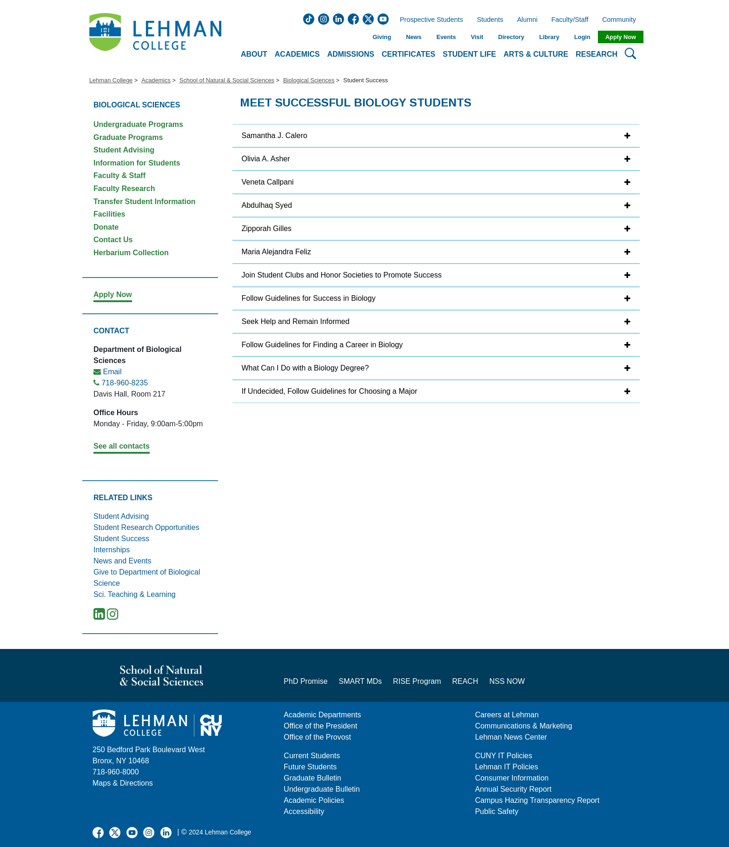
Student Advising (123, 150)
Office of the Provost (317, 737)
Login (582, 36)
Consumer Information (512, 778)
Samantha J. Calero (274, 135)
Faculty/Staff (570, 20)
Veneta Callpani (268, 182)
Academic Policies (314, 800)
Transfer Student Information (144, 201)
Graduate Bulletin (312, 778)
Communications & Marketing (523, 726)
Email (112, 372)
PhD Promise (305, 681)
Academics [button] (297, 54)
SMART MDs (360, 681)
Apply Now (620, 36)
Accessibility (304, 811)
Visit (477, 36)
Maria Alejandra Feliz (276, 252)
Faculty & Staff (119, 175)
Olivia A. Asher (266, 159)
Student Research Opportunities (146, 527)
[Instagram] (113, 616)
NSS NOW (506, 681)
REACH (465, 681)
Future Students (310, 767)
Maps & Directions (123, 783)
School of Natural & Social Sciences (226, 80)
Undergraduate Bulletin (322, 789)
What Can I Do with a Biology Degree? (305, 368)
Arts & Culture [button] (536, 54)
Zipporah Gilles (267, 228)
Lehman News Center (511, 737)
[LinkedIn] (99, 616)
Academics (156, 80)
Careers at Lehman (507, 715)
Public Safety (496, 811)
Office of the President (320, 726)
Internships (111, 550)
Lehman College (111, 80)
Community (621, 20)
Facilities (109, 214)
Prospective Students (428, 20)
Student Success (121, 539)
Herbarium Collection (131, 253)
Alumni (527, 20)
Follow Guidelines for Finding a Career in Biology (322, 345)
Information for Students (136, 163)
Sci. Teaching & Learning (134, 594)
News (413, 36)
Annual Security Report (513, 789)
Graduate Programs (128, 137)
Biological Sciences (308, 80)
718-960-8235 (124, 383)
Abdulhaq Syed (267, 205)
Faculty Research (124, 188)
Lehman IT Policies (506, 767)
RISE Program (417, 681)
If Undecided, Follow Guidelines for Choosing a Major (330, 391)
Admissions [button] (350, 54)
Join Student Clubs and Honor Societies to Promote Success (342, 275)
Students (490, 20)
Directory (511, 36)
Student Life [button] (469, 54)
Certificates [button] (408, 54)
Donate (106, 227)
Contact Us (113, 240)
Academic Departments (322, 715)
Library (549, 36)
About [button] (254, 54)
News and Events (122, 561)
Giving (381, 36)
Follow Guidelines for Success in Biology (309, 298)
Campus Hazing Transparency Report (537, 800)
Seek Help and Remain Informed (296, 321)
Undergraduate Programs (138, 124)
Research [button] (596, 54)
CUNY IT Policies (503, 756)
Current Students (312, 756)
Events (446, 36)
